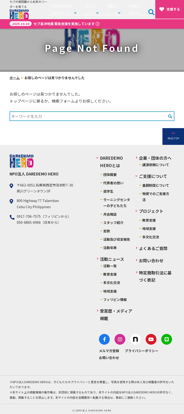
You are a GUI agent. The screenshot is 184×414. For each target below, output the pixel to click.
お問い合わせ (136, 9)
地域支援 (110, 291)
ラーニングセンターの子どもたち (117, 202)
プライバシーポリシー (142, 348)
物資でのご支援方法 (155, 196)
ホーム (15, 77)
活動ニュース (113, 9)
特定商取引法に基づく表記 (155, 276)
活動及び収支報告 (117, 239)
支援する (169, 9)
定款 (107, 231)
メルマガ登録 (109, 348)
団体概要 (110, 174)
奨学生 (109, 191)
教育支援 (110, 274)
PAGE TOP (173, 138)
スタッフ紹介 (114, 222)
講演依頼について (155, 164)
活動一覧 (110, 265)
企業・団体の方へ (155, 158)
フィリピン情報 (115, 299)
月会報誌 (110, 214)
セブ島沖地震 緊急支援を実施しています (52, 23)
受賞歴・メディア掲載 (116, 314)
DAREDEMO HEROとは (62, 9)
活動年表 (110, 247)
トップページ (21, 101)
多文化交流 (112, 282)
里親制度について (155, 185)
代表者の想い (114, 182)
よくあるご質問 (153, 248)
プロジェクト (91, 9)
